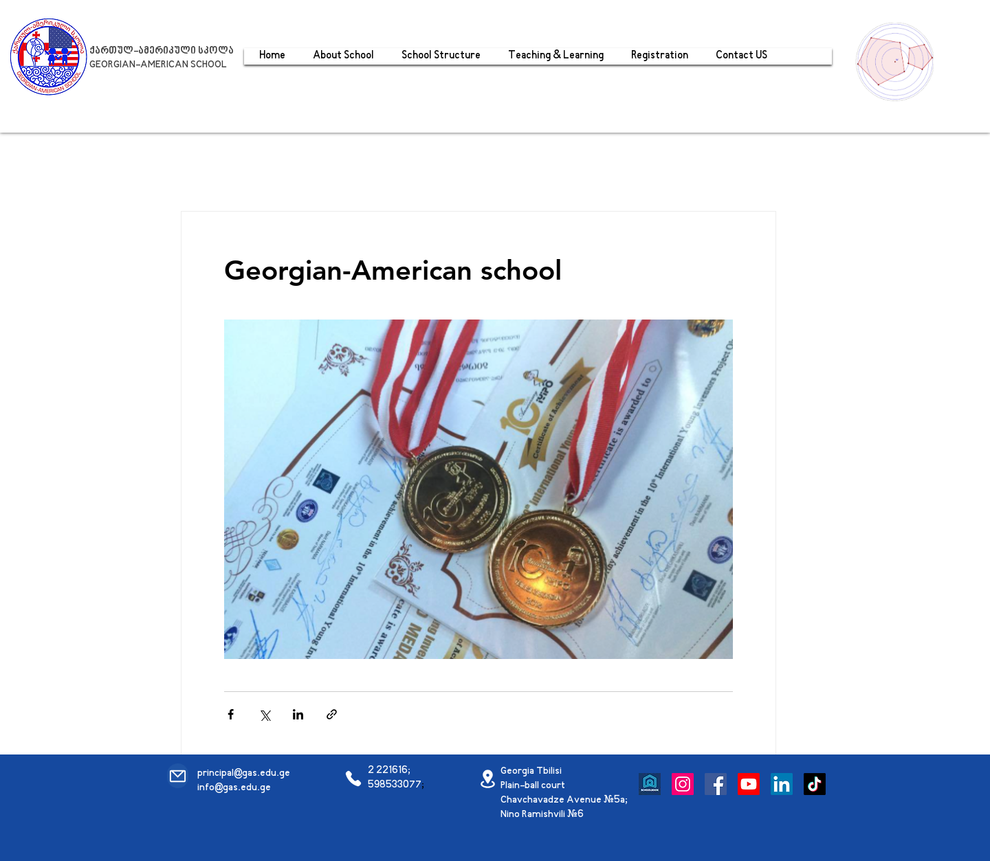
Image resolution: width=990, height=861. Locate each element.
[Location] (487, 779)
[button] (556, 56)
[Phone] (353, 778)
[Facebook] (716, 784)
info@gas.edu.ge (234, 787)
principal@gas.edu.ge (243, 773)
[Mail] (177, 775)
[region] (898, 60)
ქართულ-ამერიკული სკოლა (161, 51)
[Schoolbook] (650, 784)
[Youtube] (749, 784)
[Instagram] (683, 784)
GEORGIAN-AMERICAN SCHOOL (158, 64)
